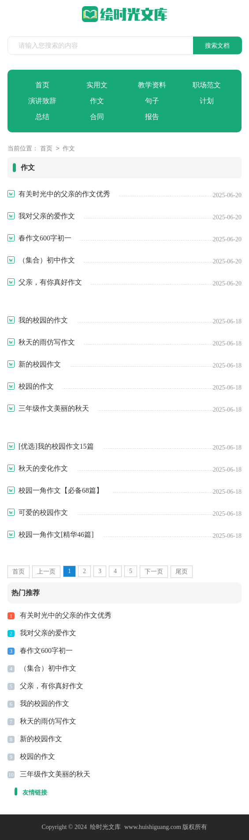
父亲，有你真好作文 (51, 686)
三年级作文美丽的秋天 (55, 774)
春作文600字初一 (46, 650)
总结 (42, 116)
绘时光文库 (105, 827)
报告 (152, 116)
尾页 (181, 571)
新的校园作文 (41, 738)
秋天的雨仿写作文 (48, 721)
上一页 (46, 571)
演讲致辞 (42, 101)
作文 (97, 101)
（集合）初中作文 (48, 668)
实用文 (97, 85)
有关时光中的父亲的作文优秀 (65, 615)
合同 (97, 116)
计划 (207, 101)
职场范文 (207, 85)
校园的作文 (37, 756)
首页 (42, 85)
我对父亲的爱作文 (48, 633)
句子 (152, 101)
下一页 (154, 571)
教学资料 (152, 85)
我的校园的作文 (44, 703)
